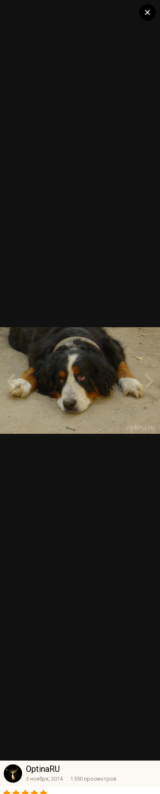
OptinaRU (43, 769)
